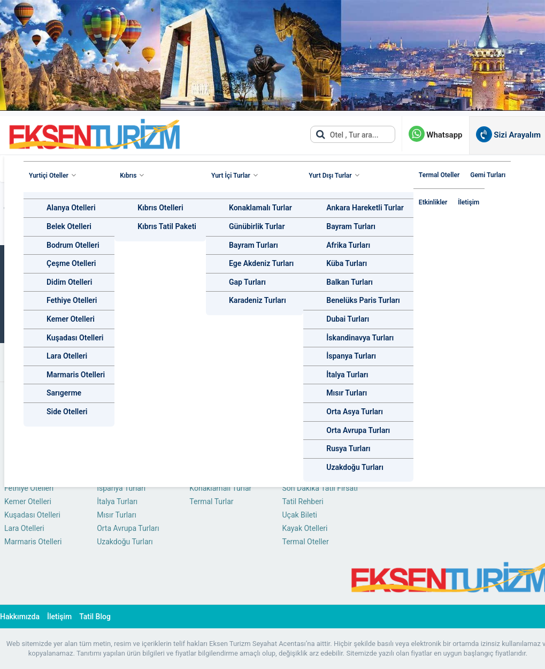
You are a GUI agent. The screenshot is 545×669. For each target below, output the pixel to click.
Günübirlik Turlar (257, 226)
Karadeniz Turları (257, 300)
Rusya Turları (348, 448)
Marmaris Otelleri (76, 374)
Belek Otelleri (69, 226)
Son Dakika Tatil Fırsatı (320, 488)
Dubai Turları (347, 319)
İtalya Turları (347, 374)
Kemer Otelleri (71, 319)
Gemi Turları (487, 175)
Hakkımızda (20, 616)
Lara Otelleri (67, 356)
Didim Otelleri (69, 282)
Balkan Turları (349, 282)
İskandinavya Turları (360, 337)
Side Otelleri (67, 411)
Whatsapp (436, 135)
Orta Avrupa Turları (358, 430)
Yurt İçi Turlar (230, 175)
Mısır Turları (346, 393)
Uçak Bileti (299, 515)
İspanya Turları (351, 356)
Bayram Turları (253, 245)
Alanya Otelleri (71, 207)
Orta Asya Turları (354, 411)
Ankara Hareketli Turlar (365, 207)
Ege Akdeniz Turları (261, 263)
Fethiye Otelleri (72, 300)
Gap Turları (247, 282)
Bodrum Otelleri (73, 245)
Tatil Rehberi (302, 501)
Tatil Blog (95, 616)
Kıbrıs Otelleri (160, 207)
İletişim (468, 202)
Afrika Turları (348, 245)
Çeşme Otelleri (71, 263)
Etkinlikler (433, 202)
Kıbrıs (128, 175)
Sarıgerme (64, 393)
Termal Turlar (211, 501)
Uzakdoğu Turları (354, 467)
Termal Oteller (439, 175)
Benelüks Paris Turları (363, 300)
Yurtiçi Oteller (48, 175)
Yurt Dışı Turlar (330, 175)
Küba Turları (346, 263)
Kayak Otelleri (304, 528)
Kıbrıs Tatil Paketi (166, 226)
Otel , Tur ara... (347, 134)
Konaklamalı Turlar (260, 207)
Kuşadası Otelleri (75, 337)
